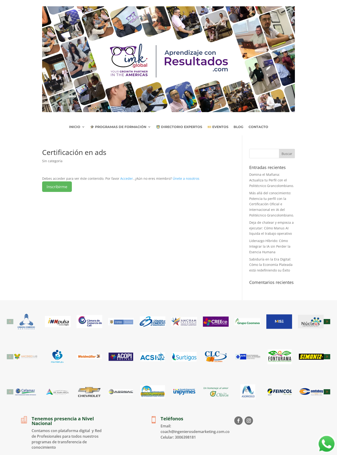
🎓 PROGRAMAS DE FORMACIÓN (118, 127)
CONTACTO (258, 127)
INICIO (74, 127)
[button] (327, 321)
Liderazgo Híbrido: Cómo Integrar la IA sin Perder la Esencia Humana (269, 246)
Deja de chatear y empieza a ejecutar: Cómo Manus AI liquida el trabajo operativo (271, 228)
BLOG (238, 127)
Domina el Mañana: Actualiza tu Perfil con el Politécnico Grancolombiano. (271, 180)
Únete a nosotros (186, 178)
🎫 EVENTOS (217, 127)
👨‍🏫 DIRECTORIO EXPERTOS (179, 127)
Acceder (126, 178)
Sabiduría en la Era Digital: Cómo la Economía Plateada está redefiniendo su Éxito (271, 265)
